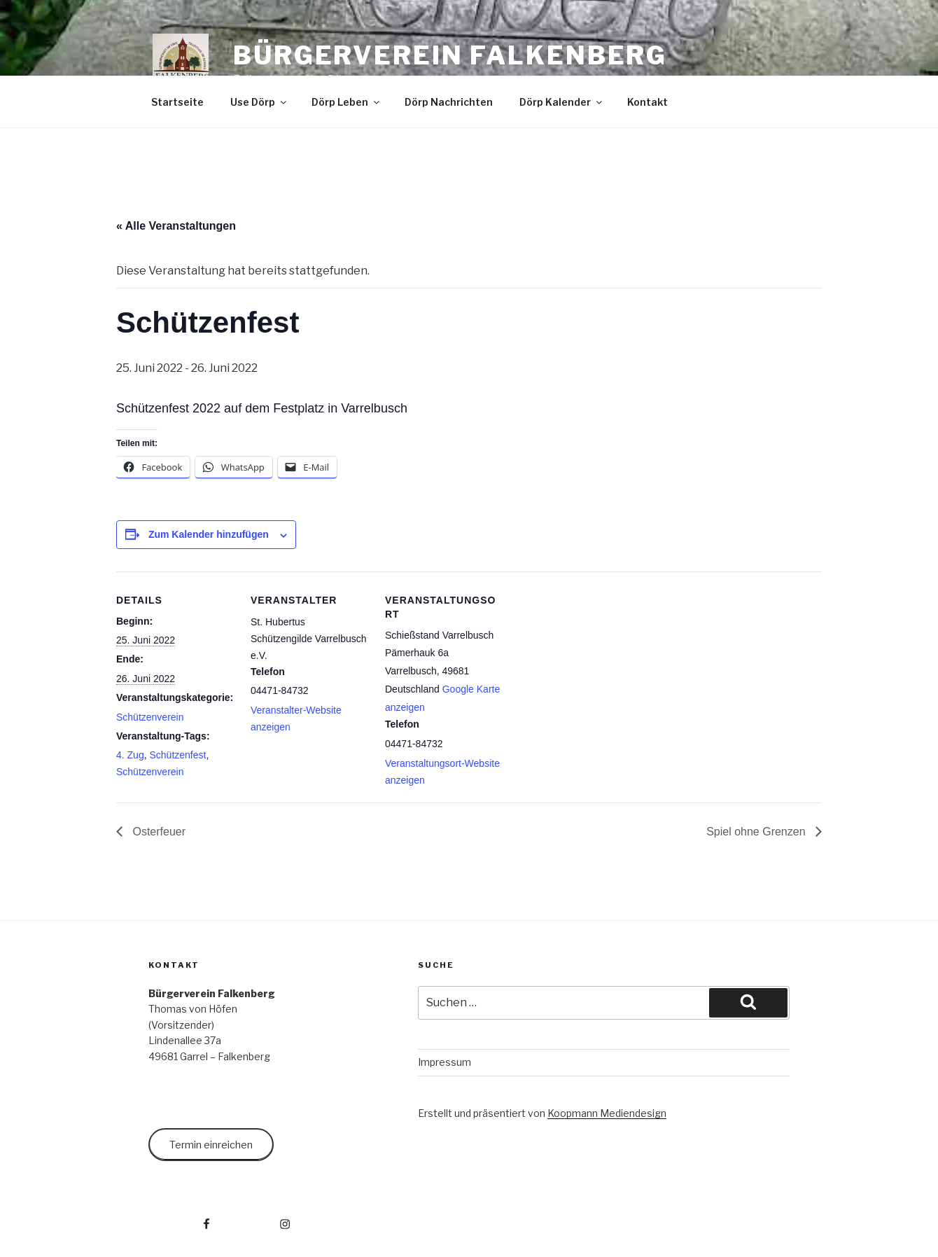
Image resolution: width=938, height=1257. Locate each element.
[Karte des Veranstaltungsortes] (593, 668)
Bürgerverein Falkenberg (450, 55)
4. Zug (130, 755)
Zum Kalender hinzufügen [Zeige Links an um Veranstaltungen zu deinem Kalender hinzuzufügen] (208, 534)
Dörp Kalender (561, 102)
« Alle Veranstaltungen (176, 226)
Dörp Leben (347, 102)
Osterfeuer (158, 832)
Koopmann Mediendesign (606, 1113)
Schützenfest (177, 755)
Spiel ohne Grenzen (757, 832)
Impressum (444, 1062)
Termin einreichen (211, 1145)
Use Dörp (259, 102)
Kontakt (647, 102)
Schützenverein (150, 717)
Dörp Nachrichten (449, 102)
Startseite (177, 102)
